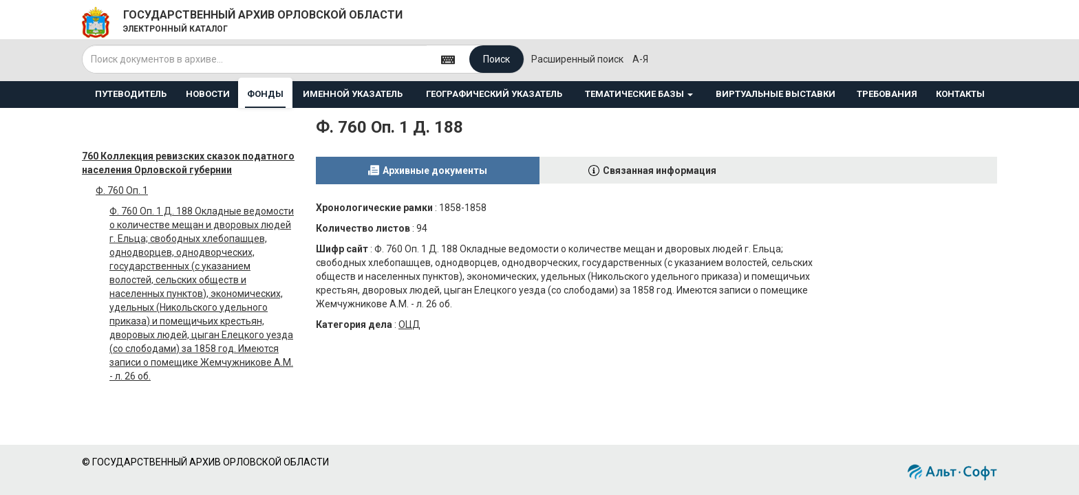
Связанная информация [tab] (659, 170)
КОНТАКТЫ (960, 94)
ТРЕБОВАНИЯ (887, 94)
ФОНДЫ (265, 94)
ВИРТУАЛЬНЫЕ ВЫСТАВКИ (775, 94)
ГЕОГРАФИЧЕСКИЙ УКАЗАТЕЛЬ (494, 94)
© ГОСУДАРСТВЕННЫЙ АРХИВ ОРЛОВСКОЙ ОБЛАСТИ (205, 462)
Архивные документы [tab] (435, 170)
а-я (640, 59)
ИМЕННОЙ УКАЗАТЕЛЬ (353, 94)
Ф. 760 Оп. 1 (122, 190)
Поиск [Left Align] (496, 59)
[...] (255, 59)
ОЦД (409, 324)
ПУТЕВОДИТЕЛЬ (131, 94)
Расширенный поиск (577, 59)
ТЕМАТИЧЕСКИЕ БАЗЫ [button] (639, 94)
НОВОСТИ (208, 94)
